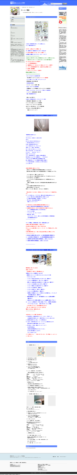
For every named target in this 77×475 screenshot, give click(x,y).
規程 (58, 456)
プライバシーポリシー (63, 456)
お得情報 (12, 19)
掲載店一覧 (54, 456)
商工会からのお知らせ (62, 27)
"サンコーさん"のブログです (30, 448)
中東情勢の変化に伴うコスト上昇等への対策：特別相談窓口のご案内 (62, 36)
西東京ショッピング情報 (17, 456)
